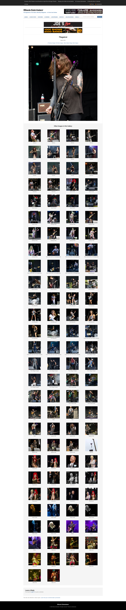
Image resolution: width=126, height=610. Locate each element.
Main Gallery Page (68, 43)
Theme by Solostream (72, 606)
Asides (26, 17)
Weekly (77, 17)
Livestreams (54, 17)
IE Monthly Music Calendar (94, 1)
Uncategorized (70, 17)
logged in (33, 592)
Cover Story (33, 17)
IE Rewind (47, 17)
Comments (99, 4)
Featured (40, 17)
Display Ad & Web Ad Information (66, 1)
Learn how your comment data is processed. (50, 597)
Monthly (61, 17)
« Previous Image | (51, 43)
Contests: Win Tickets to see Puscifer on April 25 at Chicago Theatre (40, 1)
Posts (92, 4)
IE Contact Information (80, 1)
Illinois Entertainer (33, 10)
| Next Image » (75, 43)
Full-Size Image (59, 43)
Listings (26, 4)
